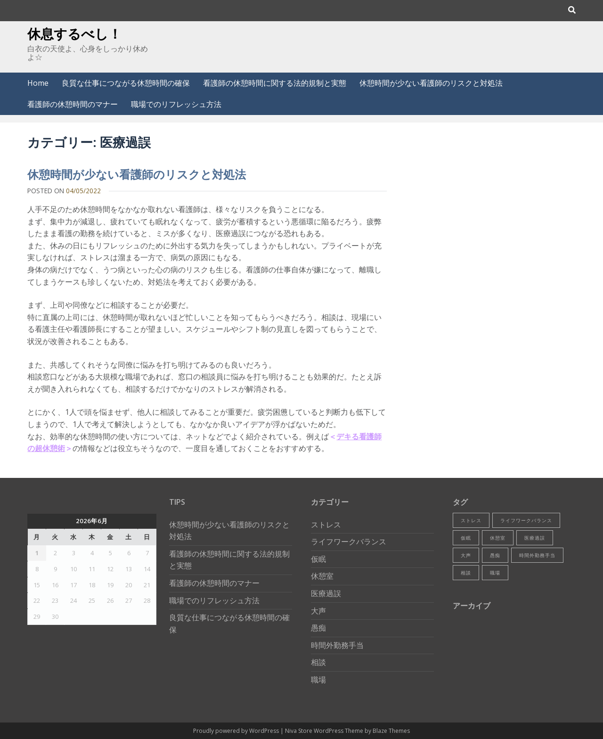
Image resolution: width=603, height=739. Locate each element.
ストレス (326, 524)
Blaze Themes (391, 731)
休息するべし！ (74, 33)
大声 (318, 611)
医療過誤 (326, 593)
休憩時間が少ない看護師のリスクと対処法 (431, 83)
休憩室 (322, 576)
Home (38, 83)
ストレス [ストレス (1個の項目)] (471, 520)
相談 (318, 662)
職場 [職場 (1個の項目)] (495, 572)
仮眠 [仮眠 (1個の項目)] (466, 537)
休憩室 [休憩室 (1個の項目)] (497, 537)
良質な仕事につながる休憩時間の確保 (126, 83)
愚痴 (318, 628)
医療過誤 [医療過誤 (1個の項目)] (534, 537)
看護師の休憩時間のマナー (72, 104)
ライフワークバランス (348, 541)
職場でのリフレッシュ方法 (176, 104)
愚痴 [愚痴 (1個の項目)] (495, 555)
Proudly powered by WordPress (236, 731)
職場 (318, 679)
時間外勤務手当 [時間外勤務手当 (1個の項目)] (537, 555)
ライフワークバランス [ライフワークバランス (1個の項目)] (526, 520)
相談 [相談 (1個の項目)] (466, 572)
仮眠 (318, 559)
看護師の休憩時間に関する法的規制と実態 (274, 83)
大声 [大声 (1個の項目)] (466, 555)
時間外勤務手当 (337, 645)
